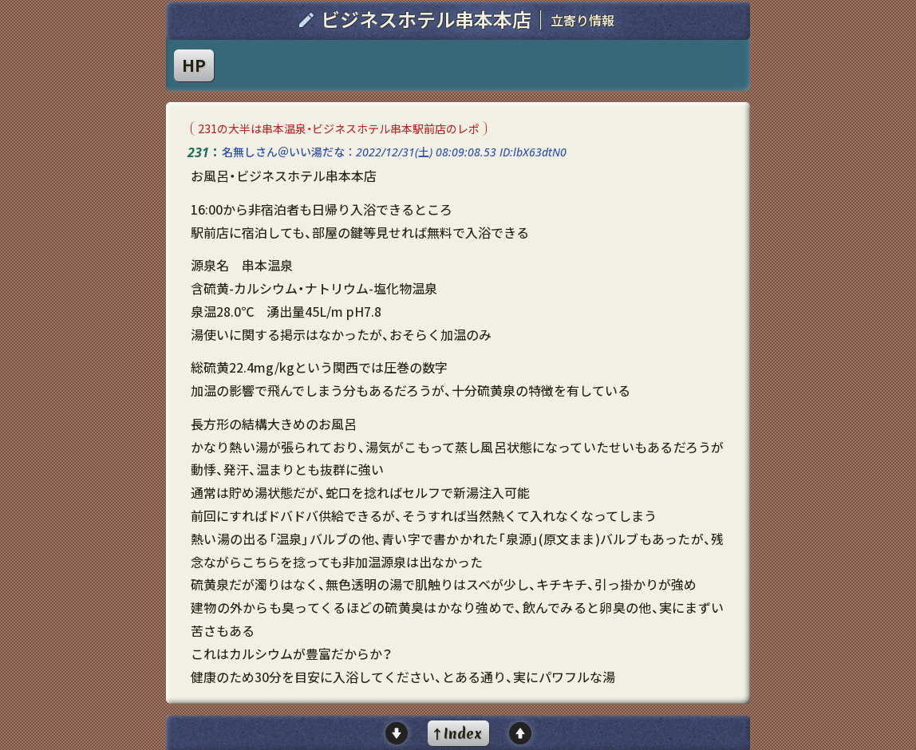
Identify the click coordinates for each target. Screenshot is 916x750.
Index (463, 733)
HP (194, 65)
